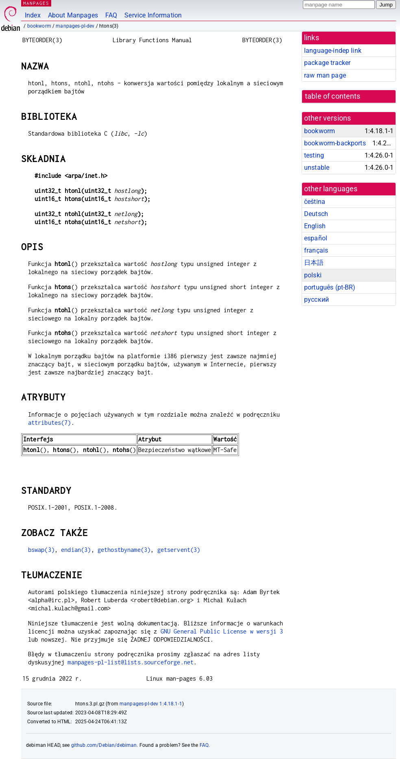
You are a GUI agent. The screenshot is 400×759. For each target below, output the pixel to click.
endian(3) (76, 549)
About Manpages (73, 15)
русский (316, 299)
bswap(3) (41, 549)
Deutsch (316, 214)
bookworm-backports (335, 143)
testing (314, 155)
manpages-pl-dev (75, 26)
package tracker (327, 63)
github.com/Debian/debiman (104, 745)
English (315, 226)
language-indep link (332, 50)
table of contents (333, 96)
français (316, 250)
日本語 (314, 262)
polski (313, 275)
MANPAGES (36, 3)
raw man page (325, 75)
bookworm (39, 26)
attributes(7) (49, 422)
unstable (316, 167)
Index (33, 15)
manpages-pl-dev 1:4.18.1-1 (151, 704)
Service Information (153, 15)
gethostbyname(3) (124, 549)
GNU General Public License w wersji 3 (222, 631)
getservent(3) (178, 549)
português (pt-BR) (330, 287)
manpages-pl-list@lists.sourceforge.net (130, 662)
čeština (314, 201)
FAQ (111, 15)
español (315, 238)
